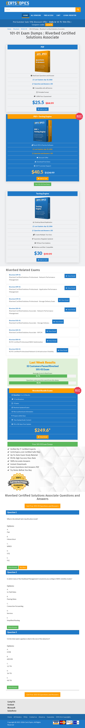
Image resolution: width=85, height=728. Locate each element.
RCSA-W (24, 29)
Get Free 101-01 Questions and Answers (42, 506)
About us (42, 717)
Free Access (48, 15)
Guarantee (50, 717)
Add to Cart (42, 109)
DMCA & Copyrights (63, 717)
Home (25, 15)
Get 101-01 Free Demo (42, 184)
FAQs (25, 717)
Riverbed (16, 29)
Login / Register (69, 15)
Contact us (33, 717)
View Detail (42, 437)
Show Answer (12, 567)
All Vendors (36, 15)
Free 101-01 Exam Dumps (42, 444)
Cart (58, 15)
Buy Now (23, 567)
